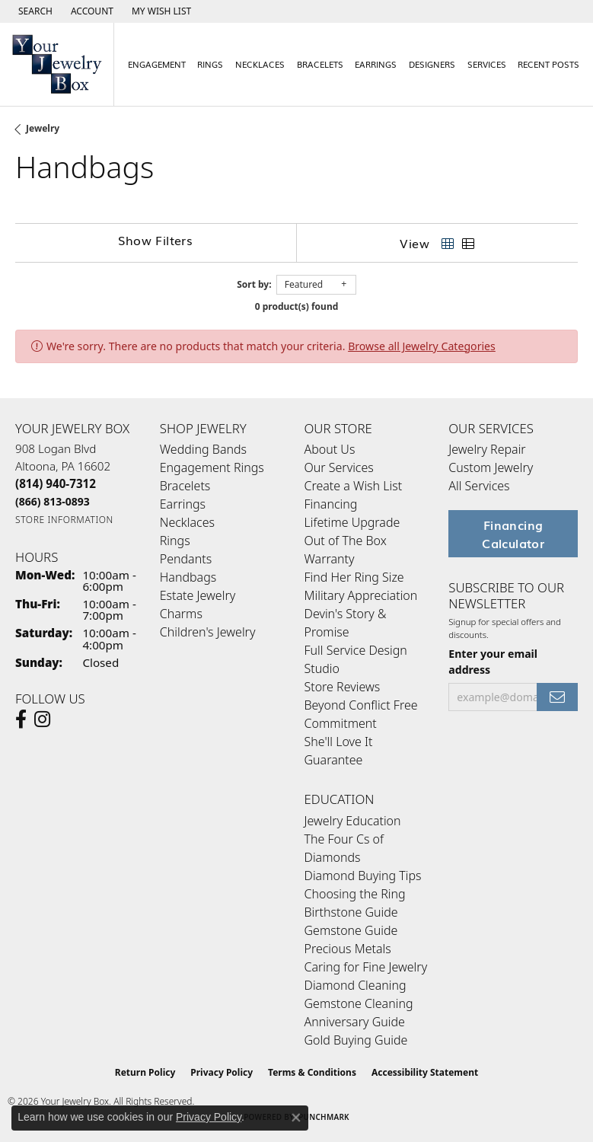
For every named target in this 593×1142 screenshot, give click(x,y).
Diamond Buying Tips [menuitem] (363, 875)
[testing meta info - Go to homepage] (57, 64)
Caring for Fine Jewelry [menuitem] (366, 967)
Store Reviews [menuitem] (342, 686)
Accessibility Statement (424, 1072)
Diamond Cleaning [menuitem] (355, 985)
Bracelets (320, 64)
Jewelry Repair (486, 449)
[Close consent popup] (296, 1117)
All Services (478, 485)
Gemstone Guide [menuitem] (351, 930)
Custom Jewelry (490, 467)
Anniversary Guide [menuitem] (354, 1021)
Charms (181, 613)
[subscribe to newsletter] (557, 697)
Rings (210, 64)
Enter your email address (492, 661)
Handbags (188, 577)
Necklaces (260, 64)
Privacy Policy (221, 1072)
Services (486, 64)
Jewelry (42, 128)
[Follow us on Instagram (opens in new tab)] (42, 719)
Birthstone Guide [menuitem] (351, 912)
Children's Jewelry (208, 632)
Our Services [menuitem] (339, 467)
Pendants (186, 558)
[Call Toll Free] (52, 501)
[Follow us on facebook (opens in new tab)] (21, 719)
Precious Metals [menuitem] (347, 948)
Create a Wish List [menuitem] (353, 485)
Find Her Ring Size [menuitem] (354, 577)
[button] (34, 11)
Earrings (376, 64)
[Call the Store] (55, 483)
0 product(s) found (297, 306)
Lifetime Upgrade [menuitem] (352, 522)
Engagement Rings (212, 467)
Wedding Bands (203, 449)
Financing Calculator (513, 533)
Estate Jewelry (197, 595)
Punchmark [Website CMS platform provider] (323, 1117)
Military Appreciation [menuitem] (361, 595)
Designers (432, 64)
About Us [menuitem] (329, 449)
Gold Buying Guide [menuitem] (356, 1040)
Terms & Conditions (312, 1072)
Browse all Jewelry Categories (422, 346)
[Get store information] (64, 519)
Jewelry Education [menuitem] (352, 820)
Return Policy (145, 1072)
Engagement (157, 64)
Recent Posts (548, 64)
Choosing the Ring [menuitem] (355, 893)
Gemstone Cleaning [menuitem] (358, 1003)
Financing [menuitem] (331, 504)
